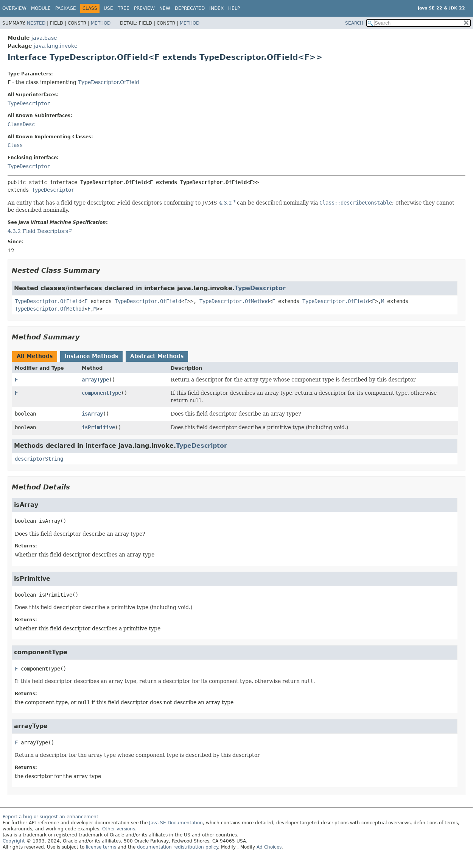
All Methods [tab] (35, 356)
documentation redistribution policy (177, 847)
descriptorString (39, 459)
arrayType (95, 380)
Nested (36, 23)
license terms (101, 847)
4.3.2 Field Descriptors (38, 231)
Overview (14, 8)
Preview (144, 8)
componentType (101, 393)
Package (65, 8)
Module (41, 8)
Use (108, 8)
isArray (92, 414)
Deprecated (190, 8)
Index (216, 8)
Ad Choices (269, 847)
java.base (44, 38)
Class (15, 145)
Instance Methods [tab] (91, 356)
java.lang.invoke (56, 46)
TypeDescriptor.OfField (108, 82)
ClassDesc (21, 124)
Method (100, 23)
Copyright (14, 841)
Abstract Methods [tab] (157, 356)
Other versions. (119, 829)
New (164, 8)
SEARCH (354, 23)
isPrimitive (98, 427)
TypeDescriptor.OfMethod (234, 301)
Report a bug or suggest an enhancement (50, 816)
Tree (123, 8)
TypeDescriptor (29, 103)
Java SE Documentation (176, 822)
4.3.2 (225, 203)
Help (234, 8)
